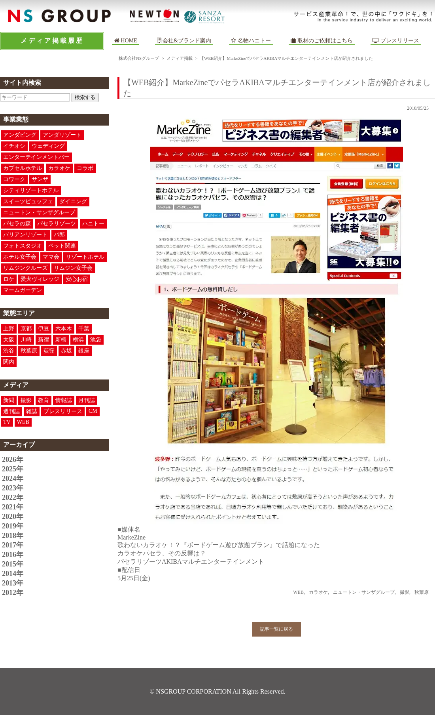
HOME (125, 41)
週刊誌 (11, 411)
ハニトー (93, 224)
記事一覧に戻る (276, 629)
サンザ (40, 179)
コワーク (14, 179)
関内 (8, 362)
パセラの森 (17, 224)
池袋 (95, 340)
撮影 (26, 400)
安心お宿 (77, 279)
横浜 (78, 340)
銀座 (83, 351)
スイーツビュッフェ (28, 201)
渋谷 (8, 351)
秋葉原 (29, 351)
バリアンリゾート (25, 235)
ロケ (8, 279)
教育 (43, 400)
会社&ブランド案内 (187, 41)
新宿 (43, 340)
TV (7, 422)
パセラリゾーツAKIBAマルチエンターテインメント (190, 561)
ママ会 (51, 257)
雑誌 (31, 411)
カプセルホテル (22, 168)
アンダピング (19, 135)
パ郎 (59, 235)
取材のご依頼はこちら (322, 41)
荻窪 (49, 351)
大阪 (8, 340)
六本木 (63, 329)
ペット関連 (62, 246)
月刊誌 (86, 400)
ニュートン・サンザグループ (39, 212)
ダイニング (73, 201)
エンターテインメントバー (36, 157)
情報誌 (63, 400)
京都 (26, 329)
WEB (23, 422)
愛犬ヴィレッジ (40, 279)
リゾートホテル (85, 257)
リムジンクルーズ (25, 268)
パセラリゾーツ (56, 224)
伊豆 (43, 329)
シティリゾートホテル (31, 190)
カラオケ (59, 168)
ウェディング (48, 146)
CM (93, 411)
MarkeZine (131, 537)
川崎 (26, 340)
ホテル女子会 (19, 257)
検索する (85, 97)
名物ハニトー (251, 41)
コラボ (85, 168)
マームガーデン (22, 290)
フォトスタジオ (22, 246)
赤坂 (66, 351)
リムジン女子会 (73, 268)
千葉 (83, 329)
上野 (8, 329)
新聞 (8, 400)
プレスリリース (396, 41)
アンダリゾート (62, 135)
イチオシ (14, 146)
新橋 (60, 340)
